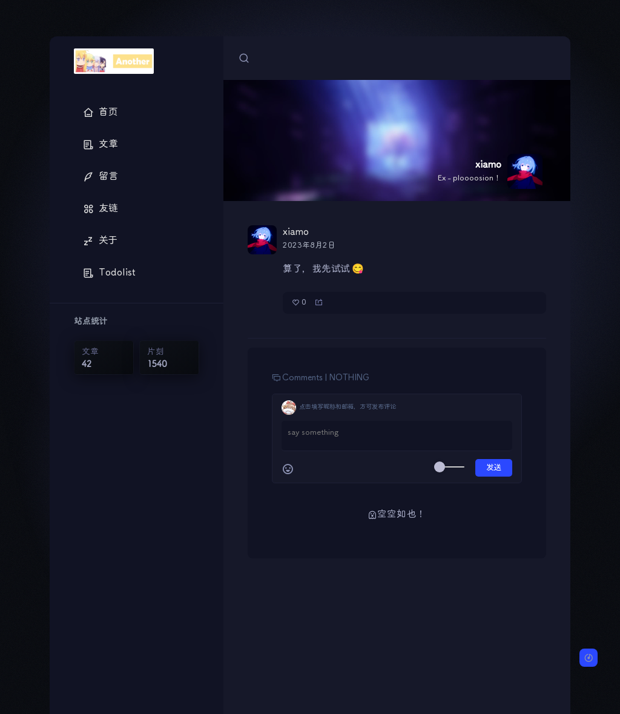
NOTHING (349, 378)
